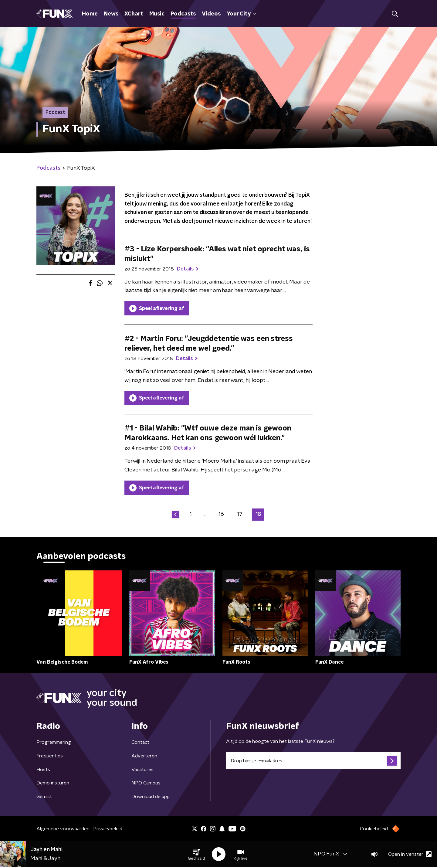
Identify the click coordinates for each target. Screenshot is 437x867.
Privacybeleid (107, 828)
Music (156, 14)
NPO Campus (146, 782)
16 (221, 514)
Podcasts (183, 14)
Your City (241, 14)
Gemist (44, 796)
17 (239, 514)
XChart (133, 14)
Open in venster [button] (410, 854)
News (111, 14)
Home (90, 14)
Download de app (150, 796)
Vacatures (142, 769)
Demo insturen (52, 782)
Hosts (43, 769)
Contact (140, 742)
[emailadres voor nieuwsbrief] (313, 760)
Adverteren (144, 755)
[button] (196, 854)
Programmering (53, 742)
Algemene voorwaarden (63, 828)
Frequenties (49, 755)
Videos (211, 14)
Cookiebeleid (374, 828)
